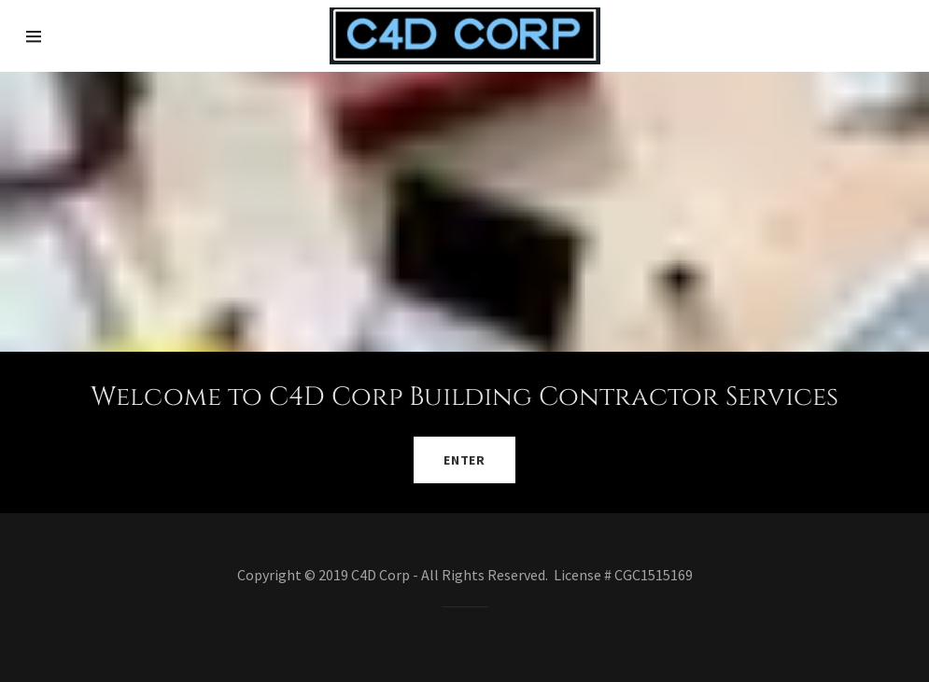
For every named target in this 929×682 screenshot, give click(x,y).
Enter (464, 460)
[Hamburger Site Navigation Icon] (69, 36)
